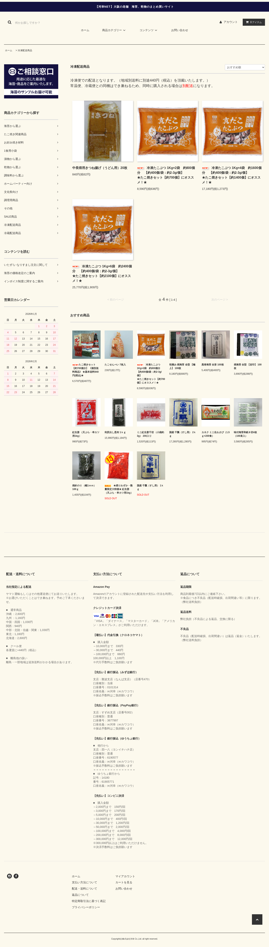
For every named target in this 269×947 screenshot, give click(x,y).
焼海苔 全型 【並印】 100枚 (248, 366)
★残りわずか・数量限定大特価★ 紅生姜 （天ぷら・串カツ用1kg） (119, 489)
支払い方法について (84, 882)
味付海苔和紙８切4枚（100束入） (245, 434)
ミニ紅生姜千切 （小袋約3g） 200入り (150, 434)
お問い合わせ (179, 30)
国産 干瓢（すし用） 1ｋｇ (150, 487)
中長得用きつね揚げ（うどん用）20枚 (99, 168)
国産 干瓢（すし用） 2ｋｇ (182, 434)
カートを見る (123, 882)
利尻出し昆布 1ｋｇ (115, 432)
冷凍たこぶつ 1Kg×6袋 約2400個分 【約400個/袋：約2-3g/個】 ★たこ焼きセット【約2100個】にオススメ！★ (102, 273)
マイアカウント (125, 876)
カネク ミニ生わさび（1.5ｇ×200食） (216, 434)
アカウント (231, 22)
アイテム (253, 22)
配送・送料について (84, 888)
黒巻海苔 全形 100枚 (213, 364)
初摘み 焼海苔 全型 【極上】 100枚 (182, 366)
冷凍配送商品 (25, 50)
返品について (80, 894)
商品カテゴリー (114, 30)
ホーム (85, 30)
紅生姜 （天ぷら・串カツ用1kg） (85, 434)
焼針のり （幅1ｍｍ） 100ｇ (84, 487)
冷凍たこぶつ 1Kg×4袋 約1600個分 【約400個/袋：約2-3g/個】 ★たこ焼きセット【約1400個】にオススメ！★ (232, 175)
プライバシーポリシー (86, 907)
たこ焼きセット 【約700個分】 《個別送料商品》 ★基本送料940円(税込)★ (85, 370)
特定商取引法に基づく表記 (89, 901)
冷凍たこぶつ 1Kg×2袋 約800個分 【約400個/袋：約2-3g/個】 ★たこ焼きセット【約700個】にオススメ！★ (167, 175)
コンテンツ (149, 30)
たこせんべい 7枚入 (115, 364)
